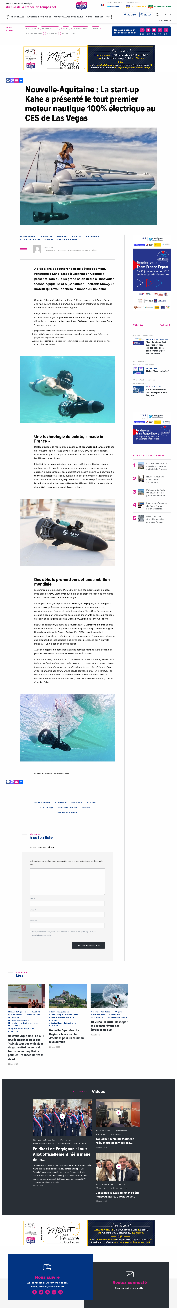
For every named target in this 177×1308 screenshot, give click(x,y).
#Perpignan (65, 1140)
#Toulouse (101, 1134)
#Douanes (52, 33)
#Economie (13, 1017)
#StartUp (76, 236)
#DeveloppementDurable (61, 1017)
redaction (49, 247)
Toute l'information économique (39, 5)
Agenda (132, 15)
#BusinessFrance (50, 28)
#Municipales (81, 1143)
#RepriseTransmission (143, 365)
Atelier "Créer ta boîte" (157, 371)
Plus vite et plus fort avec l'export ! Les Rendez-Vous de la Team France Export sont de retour (156, 348)
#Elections (116, 1134)
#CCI (66, 28)
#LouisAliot (64, 1143)
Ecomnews (114, 6)
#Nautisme (62, 236)
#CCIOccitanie (80, 28)
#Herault (121, 1184)
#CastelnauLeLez (104, 1184)
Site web (33, 921)
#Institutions (97, 1017)
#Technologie (93, 236)
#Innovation (47, 236)
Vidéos (148, 15)
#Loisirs (53, 1020)
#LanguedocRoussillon (44, 1140)
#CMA (95, 28)
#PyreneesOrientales (43, 1143)
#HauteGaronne (104, 1131)
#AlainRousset (15, 1015)
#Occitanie (121, 1131)
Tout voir (165, 325)
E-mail (33, 910)
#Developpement (34, 33)
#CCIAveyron (139, 361)
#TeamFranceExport (143, 336)
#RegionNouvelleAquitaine (21, 1029)
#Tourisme (13, 1031)
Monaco (99, 17)
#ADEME (36, 1012)
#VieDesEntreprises (30, 239)
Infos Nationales (15, 17)
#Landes (49, 239)
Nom (32, 899)
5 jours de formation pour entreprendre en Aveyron (156, 392)
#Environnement (28, 236)
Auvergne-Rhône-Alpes (39, 17)
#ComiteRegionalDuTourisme (63, 1015)
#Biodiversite (33, 1015)
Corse (89, 17)
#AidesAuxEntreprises (144, 380)
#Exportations (68, 33)
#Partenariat (14, 1026)
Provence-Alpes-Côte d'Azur (69, 17)
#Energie (12, 1023)
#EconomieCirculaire (18, 1020)
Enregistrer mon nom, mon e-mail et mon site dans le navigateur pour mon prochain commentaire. (64, 933)
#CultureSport (98, 1015)
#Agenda (119, 1012)
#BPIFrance (31, 28)
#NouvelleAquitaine (67, 239)
